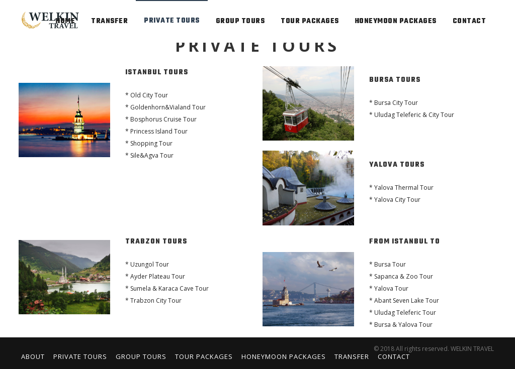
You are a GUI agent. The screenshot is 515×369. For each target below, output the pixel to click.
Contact (394, 356)
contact (469, 21)
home (65, 21)
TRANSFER (109, 21)
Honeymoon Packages (283, 356)
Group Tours (141, 356)
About (33, 356)
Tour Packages (204, 356)
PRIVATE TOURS (172, 21)
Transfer (351, 356)
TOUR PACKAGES (310, 21)
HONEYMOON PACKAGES (396, 21)
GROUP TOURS (240, 21)
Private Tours (80, 356)
